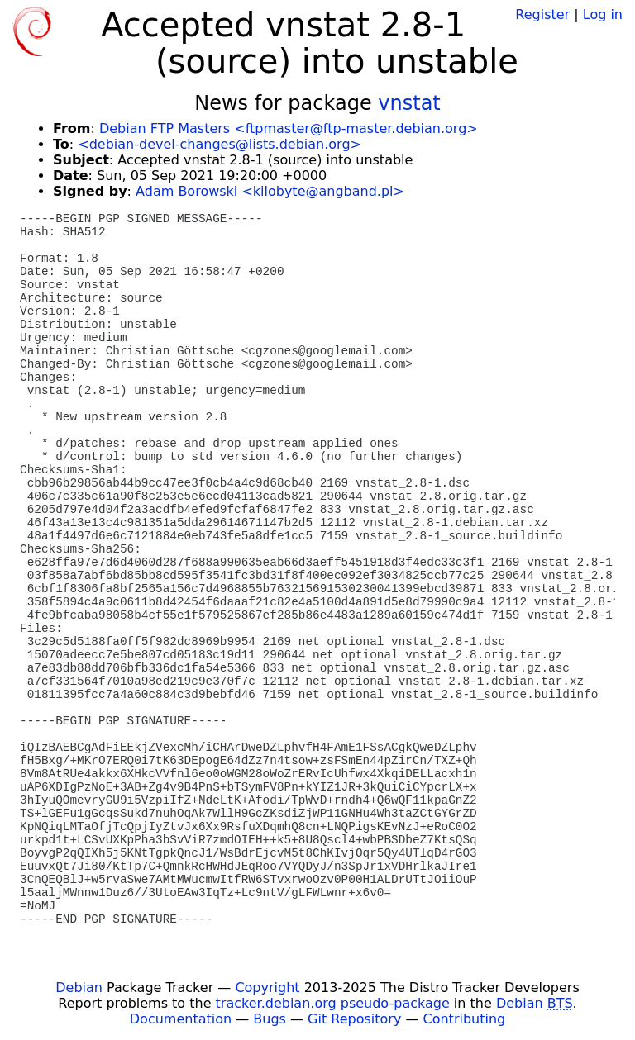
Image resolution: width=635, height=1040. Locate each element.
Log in (603, 14)
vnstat (409, 103)
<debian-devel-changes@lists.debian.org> (219, 144)
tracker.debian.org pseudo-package (333, 1003)
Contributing (464, 1019)
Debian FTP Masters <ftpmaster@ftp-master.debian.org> (288, 128)
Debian (79, 987)
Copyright (267, 987)
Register (542, 14)
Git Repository (354, 1019)
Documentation (181, 1019)
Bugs (269, 1019)
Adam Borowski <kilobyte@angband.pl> (270, 191)
